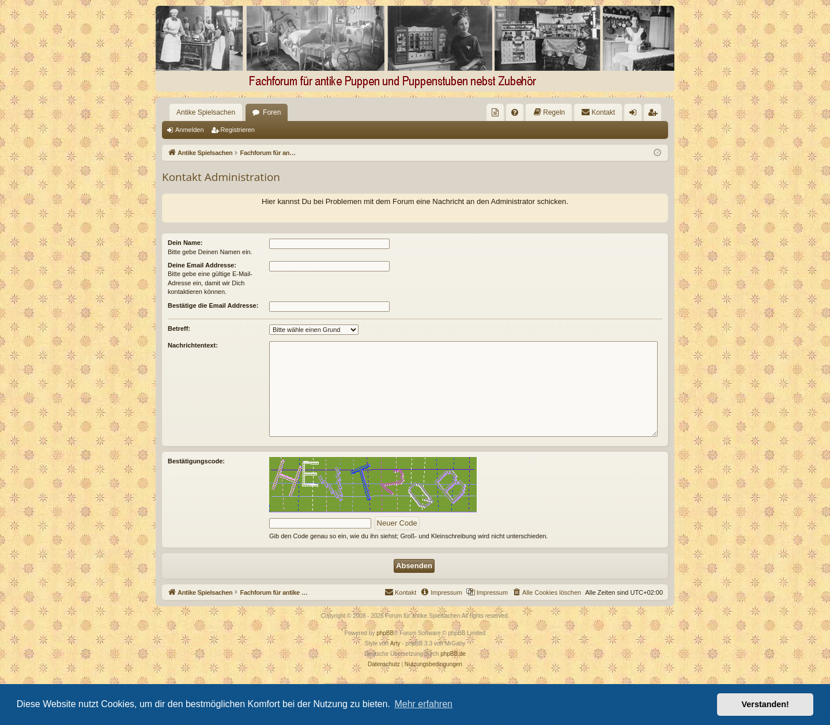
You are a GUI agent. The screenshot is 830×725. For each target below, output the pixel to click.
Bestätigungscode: (196, 461)
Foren (272, 112)
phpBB (385, 633)
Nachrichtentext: (193, 345)
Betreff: (179, 328)
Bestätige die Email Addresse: (213, 305)
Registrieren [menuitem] (655, 114)
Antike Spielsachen (205, 112)
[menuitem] (495, 112)
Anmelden (189, 129)
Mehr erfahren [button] (423, 704)
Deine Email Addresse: (202, 265)
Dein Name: (185, 242)
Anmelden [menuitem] (635, 114)
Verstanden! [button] (765, 704)
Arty (395, 643)
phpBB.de (453, 654)
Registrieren (238, 129)
